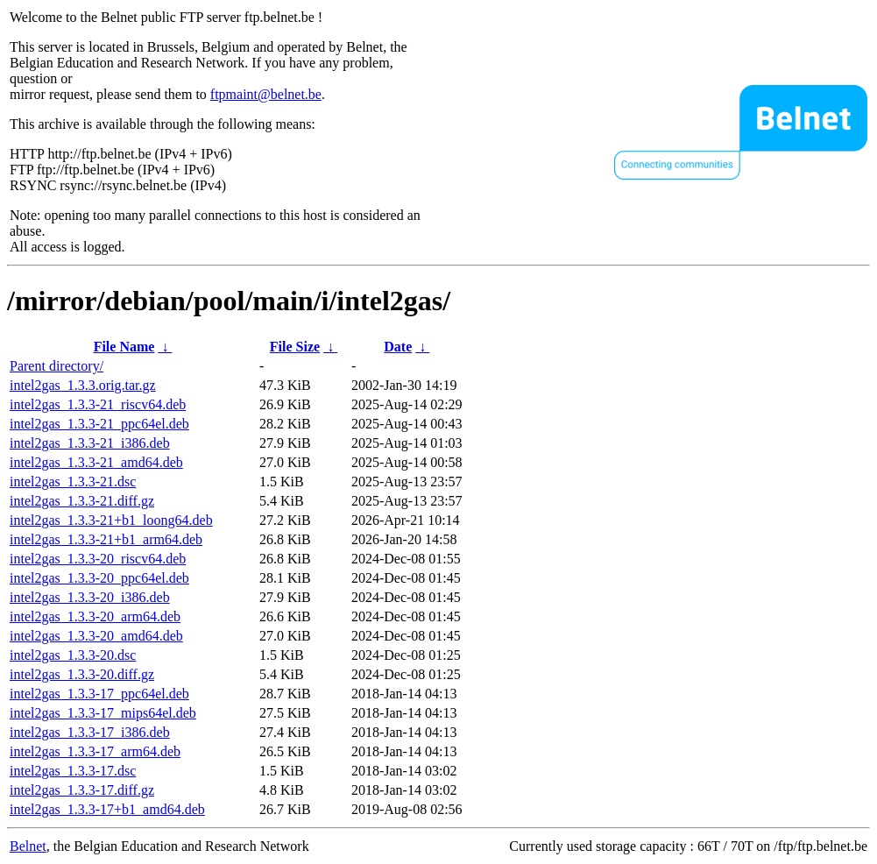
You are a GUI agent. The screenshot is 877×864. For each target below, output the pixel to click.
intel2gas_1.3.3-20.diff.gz (82, 674)
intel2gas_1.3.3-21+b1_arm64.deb (106, 539)
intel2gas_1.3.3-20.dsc (73, 655)
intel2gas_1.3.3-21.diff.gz (82, 500)
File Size (295, 346)
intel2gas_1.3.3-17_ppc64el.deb (99, 693)
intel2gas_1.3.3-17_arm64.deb (95, 751)
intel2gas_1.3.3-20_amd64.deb (96, 635)
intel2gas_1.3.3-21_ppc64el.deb (99, 423)
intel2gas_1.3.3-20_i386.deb (90, 597)
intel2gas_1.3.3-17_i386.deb (90, 732)
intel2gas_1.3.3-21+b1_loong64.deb (111, 520)
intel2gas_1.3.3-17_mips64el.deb (103, 712)
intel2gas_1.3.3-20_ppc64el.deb (99, 577)
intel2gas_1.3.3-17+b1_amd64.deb (107, 809)
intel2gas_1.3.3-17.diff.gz (82, 790)
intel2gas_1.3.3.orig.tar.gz (83, 385)
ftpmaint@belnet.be (266, 94)
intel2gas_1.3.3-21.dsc (73, 481)
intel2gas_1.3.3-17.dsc (73, 770)
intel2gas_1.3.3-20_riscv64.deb (98, 558)
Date (398, 346)
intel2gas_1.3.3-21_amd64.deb (96, 462)
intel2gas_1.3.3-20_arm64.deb (95, 616)
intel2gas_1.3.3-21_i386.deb (90, 443)
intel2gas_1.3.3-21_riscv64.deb (98, 404)
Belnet (28, 846)
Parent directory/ (56, 365)
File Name (124, 346)
